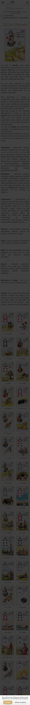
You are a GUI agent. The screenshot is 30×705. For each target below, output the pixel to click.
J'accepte (8, 702)
